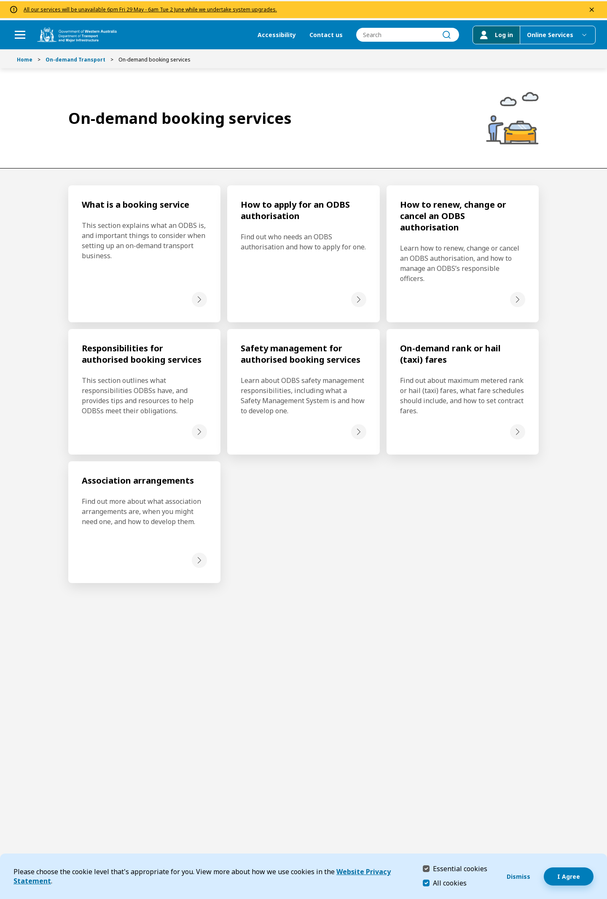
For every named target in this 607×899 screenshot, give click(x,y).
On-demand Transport (75, 59)
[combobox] (402, 34)
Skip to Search (2, 2)
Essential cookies (460, 868)
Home (24, 59)
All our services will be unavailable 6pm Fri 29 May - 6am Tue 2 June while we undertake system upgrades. (150, 8)
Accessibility (271, 34)
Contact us (320, 34)
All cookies (450, 883)
